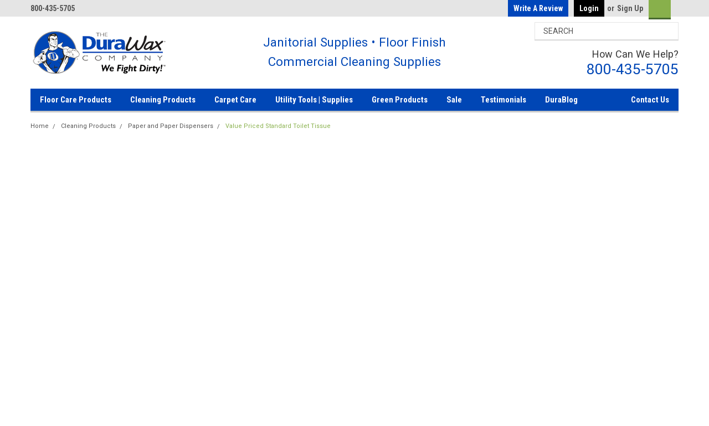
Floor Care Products (75, 100)
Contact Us (650, 100)
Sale (454, 100)
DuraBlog (561, 100)
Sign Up (630, 8)
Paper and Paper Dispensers (170, 126)
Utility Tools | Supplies (314, 100)
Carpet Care (235, 100)
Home (39, 126)
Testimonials (503, 100)
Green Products (400, 100)
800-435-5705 (633, 69)
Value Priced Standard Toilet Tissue (278, 126)
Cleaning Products (163, 100)
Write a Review (538, 8)
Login (589, 8)
